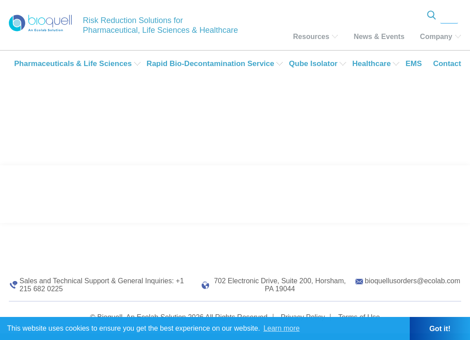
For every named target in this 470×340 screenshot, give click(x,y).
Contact (447, 63)
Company (436, 36)
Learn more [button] (282, 328)
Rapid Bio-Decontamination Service (210, 63)
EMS (413, 63)
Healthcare (371, 63)
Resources (311, 36)
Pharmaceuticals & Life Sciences (73, 63)
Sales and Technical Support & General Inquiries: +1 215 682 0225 (101, 285)
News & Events (378, 36)
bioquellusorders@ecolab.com (412, 281)
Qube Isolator (313, 63)
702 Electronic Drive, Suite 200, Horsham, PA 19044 (280, 285)
